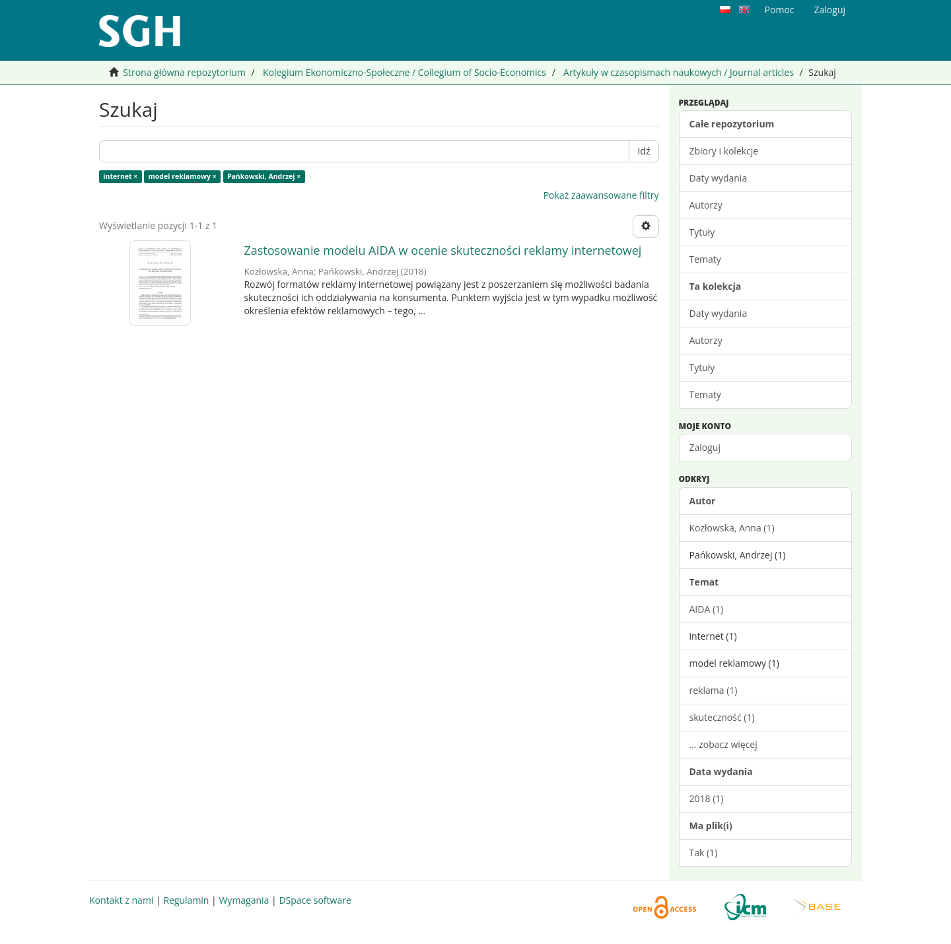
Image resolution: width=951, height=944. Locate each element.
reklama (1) (713, 690)
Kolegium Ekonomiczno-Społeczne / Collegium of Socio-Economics (404, 72)
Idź (643, 151)
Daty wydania (718, 178)
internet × (120, 176)
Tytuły (702, 232)
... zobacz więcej (723, 744)
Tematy (705, 259)
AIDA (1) (706, 609)
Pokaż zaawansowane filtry (601, 195)
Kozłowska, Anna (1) (732, 528)
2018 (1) (706, 798)
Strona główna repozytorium (184, 72)
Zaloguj (705, 447)
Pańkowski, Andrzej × (263, 176)
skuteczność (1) (722, 717)
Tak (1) (703, 852)
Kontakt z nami (121, 900)
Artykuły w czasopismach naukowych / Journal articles (678, 72)
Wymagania (244, 900)
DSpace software (315, 900)
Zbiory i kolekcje (724, 151)
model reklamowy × (183, 176)
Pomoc (779, 9)
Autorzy (705, 205)
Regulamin (186, 900)
